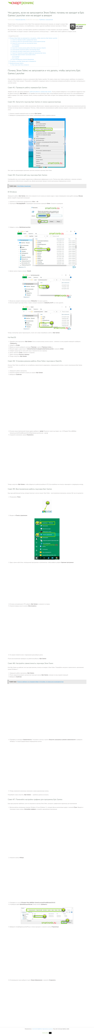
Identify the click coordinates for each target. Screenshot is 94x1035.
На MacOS (16, 46)
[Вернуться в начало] (21, 3)
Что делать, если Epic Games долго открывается (23, 61)
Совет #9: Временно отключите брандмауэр (23, 59)
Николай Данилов (20, 19)
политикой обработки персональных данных (42, 1029)
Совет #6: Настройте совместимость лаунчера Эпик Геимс (26, 51)
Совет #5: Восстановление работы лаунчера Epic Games (26, 49)
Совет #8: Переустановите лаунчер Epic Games (23, 54)
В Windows (16, 44)
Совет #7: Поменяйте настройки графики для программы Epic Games (29, 53)
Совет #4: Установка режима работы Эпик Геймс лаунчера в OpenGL (29, 48)
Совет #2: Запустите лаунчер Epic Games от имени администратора (28, 41)
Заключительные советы (16, 63)
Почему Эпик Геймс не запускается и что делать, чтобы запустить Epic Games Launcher (33, 38)
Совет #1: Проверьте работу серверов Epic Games (24, 40)
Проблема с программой (46, 19)
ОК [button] (50, 1032)
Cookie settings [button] (45, 1033)
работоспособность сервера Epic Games (40, 91)
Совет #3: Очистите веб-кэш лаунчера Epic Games (24, 43)
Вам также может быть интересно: (20, 65)
